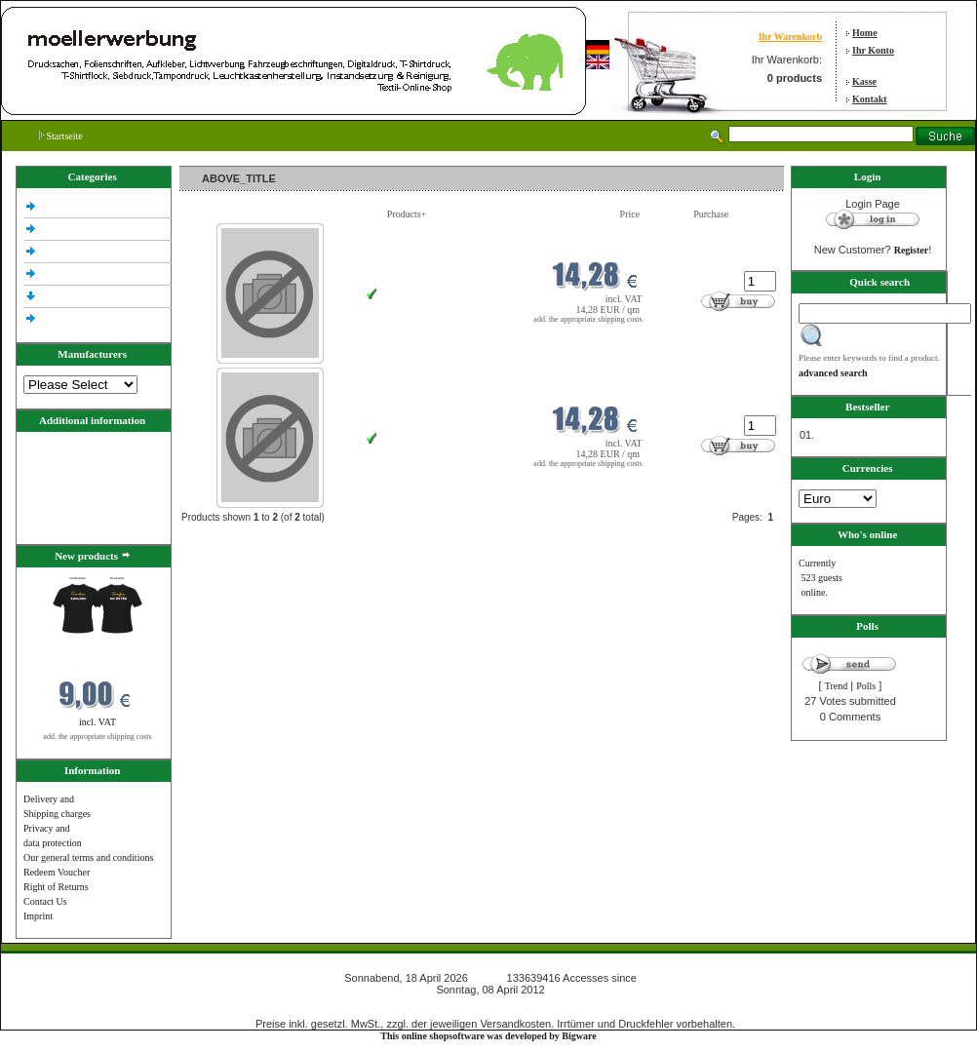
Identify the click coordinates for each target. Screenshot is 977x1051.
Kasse (864, 81)
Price (630, 214)
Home (865, 32)
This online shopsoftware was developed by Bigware (488, 1036)
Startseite (61, 136)
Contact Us (45, 901)
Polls (866, 686)
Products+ (407, 214)
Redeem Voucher (56, 872)
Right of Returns (56, 886)
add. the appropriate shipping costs (97, 736)
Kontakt (869, 99)
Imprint (38, 916)
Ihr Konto (873, 50)
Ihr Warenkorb (790, 36)
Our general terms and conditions (88, 857)
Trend (836, 686)
